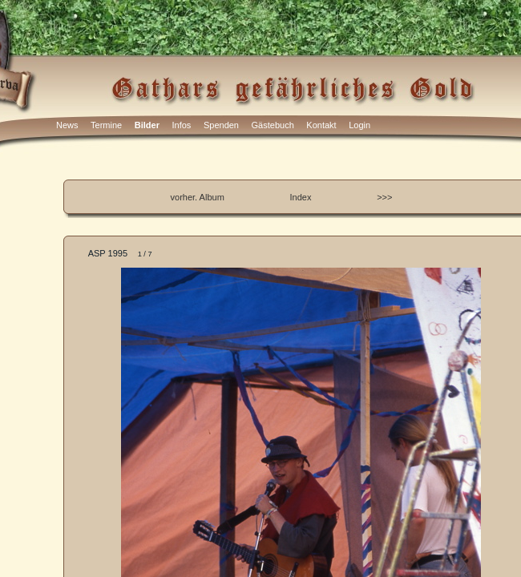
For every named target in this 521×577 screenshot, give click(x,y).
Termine (106, 125)
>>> (384, 197)
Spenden (221, 125)
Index (301, 197)
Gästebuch (273, 125)
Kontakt (321, 125)
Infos (182, 125)
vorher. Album (197, 197)
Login (359, 125)
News (67, 125)
